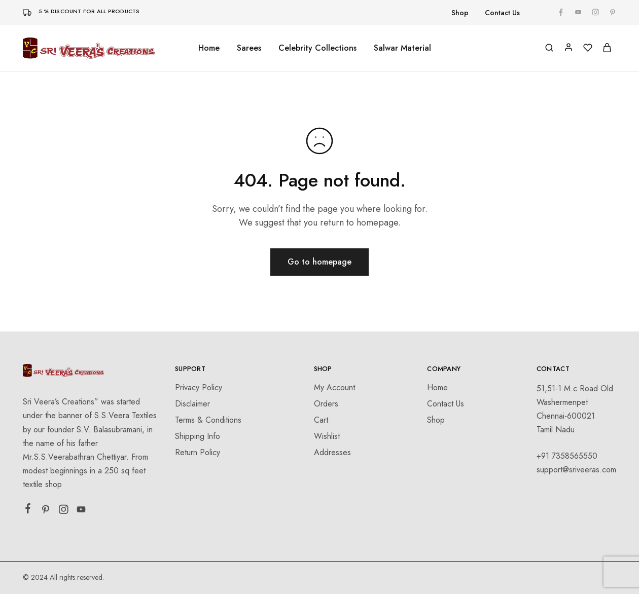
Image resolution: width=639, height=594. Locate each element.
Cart (321, 420)
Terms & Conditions (208, 420)
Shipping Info (197, 436)
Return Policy (197, 452)
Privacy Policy (198, 387)
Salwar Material (402, 48)
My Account (334, 387)
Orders (326, 404)
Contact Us (502, 12)
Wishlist (327, 436)
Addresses (332, 452)
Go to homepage (319, 262)
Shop (460, 12)
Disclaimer (192, 404)
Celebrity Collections (317, 48)
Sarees (249, 48)
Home (209, 48)
